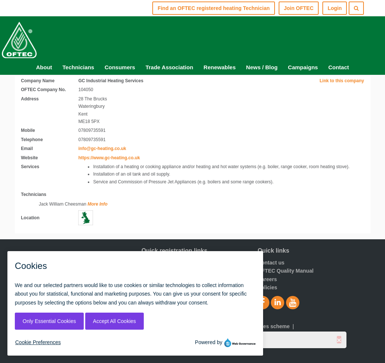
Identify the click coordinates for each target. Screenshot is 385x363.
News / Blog (262, 67)
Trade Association (169, 67)
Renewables (219, 67)
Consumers (119, 67)
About (44, 67)
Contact (338, 67)
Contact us (271, 263)
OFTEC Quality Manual (285, 271)
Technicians (78, 67)
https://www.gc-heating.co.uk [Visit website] (109, 157)
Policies (267, 287)
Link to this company (341, 80)
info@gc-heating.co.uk (102, 148)
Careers (267, 279)
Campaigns (303, 67)
